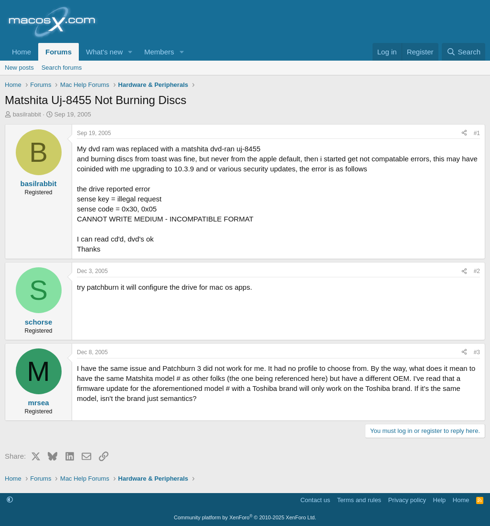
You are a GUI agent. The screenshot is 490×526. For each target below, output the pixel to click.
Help (439, 500)
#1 (477, 133)
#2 (477, 271)
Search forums (62, 67)
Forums (58, 52)
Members (159, 52)
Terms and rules (359, 500)
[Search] (463, 52)
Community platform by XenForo (245, 517)
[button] (130, 52)
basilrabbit (27, 114)
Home (21, 52)
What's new (104, 52)
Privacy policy (407, 500)
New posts (19, 67)
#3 (477, 352)
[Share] (464, 133)
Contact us (315, 500)
